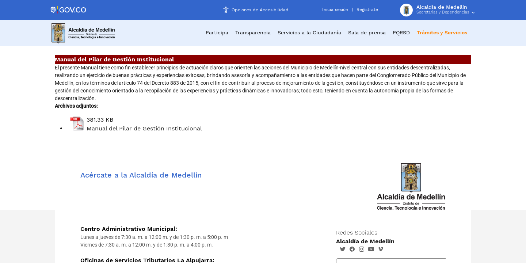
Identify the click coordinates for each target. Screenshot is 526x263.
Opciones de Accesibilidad (260, 9)
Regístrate (367, 9)
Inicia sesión (335, 9)
